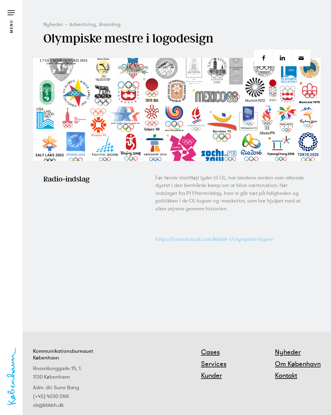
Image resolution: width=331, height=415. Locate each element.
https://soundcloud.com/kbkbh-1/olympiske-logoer (214, 247)
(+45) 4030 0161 (51, 396)
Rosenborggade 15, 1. (57, 368)
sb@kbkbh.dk (48, 405)
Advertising (82, 24)
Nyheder (53, 24)
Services (214, 363)
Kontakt (286, 375)
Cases (210, 352)
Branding (110, 24)
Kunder (211, 375)
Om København (298, 363)
